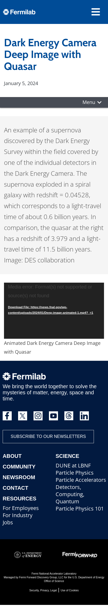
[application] (54, 311)
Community (19, 467)
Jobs (8, 522)
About (12, 456)
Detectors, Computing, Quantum (70, 494)
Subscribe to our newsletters (48, 436)
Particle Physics (75, 472)
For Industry (17, 515)
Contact (15, 488)
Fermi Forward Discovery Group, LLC (41, 577)
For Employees (21, 508)
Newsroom (19, 477)
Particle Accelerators (81, 479)
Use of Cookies (70, 590)
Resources (19, 498)
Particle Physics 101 (80, 508)
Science (67, 456)
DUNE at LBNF (73, 465)
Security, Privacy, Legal (43, 590)
